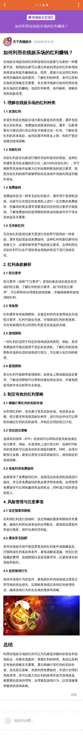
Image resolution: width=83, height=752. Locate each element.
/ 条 (41, 5)
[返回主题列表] (4, 5)
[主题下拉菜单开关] (78, 5)
